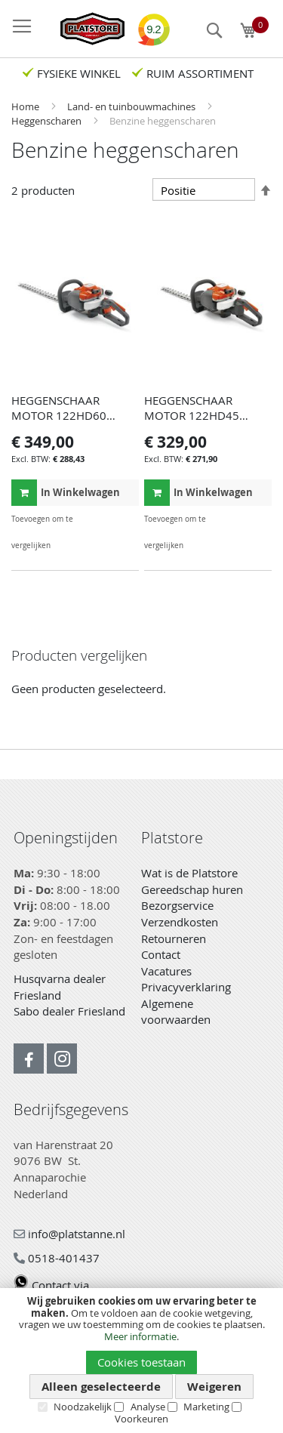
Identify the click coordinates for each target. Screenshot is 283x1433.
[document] (141, 1360)
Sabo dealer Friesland (69, 1011)
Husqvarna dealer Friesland (60, 987)
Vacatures (166, 970)
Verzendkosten (179, 921)
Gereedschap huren (192, 889)
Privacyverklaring (186, 986)
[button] (125, 519)
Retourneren (173, 938)
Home (26, 106)
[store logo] (85, 29)
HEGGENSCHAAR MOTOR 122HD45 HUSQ (191, 415)
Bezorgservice (177, 905)
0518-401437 (57, 1257)
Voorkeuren (141, 1418)
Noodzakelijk (83, 1406)
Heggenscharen (47, 121)
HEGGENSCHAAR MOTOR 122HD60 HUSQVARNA (58, 415)
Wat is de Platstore (189, 872)
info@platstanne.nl (69, 1233)
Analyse (148, 1406)
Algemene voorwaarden (176, 1012)
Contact (160, 954)
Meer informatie (140, 1336)
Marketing (206, 1406)
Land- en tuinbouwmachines (132, 106)
